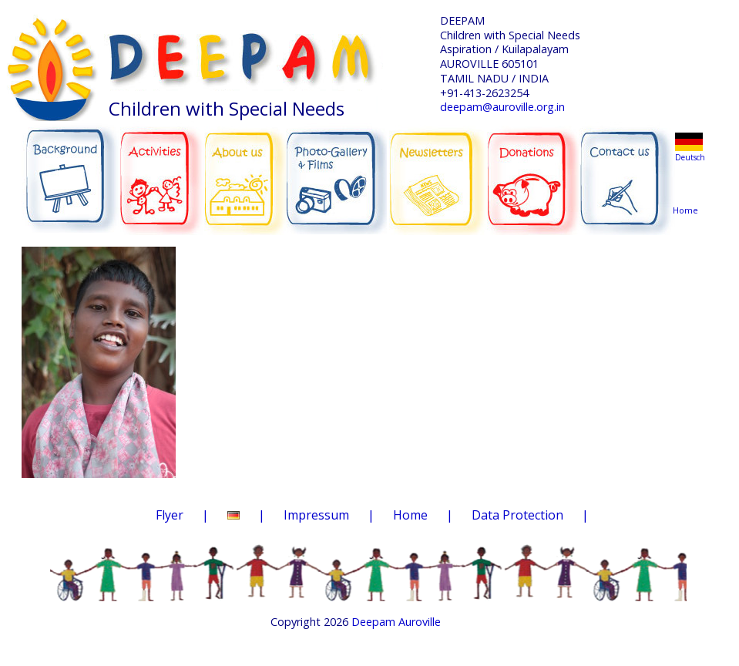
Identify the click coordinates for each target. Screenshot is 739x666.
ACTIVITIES (166, 171)
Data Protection (517, 514)
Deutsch (690, 157)
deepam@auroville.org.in (502, 106)
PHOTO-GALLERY (336, 173)
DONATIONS (534, 169)
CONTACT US (626, 172)
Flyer (169, 514)
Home (688, 180)
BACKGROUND (70, 171)
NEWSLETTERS (439, 169)
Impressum (316, 514)
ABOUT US (246, 170)
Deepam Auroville (396, 621)
